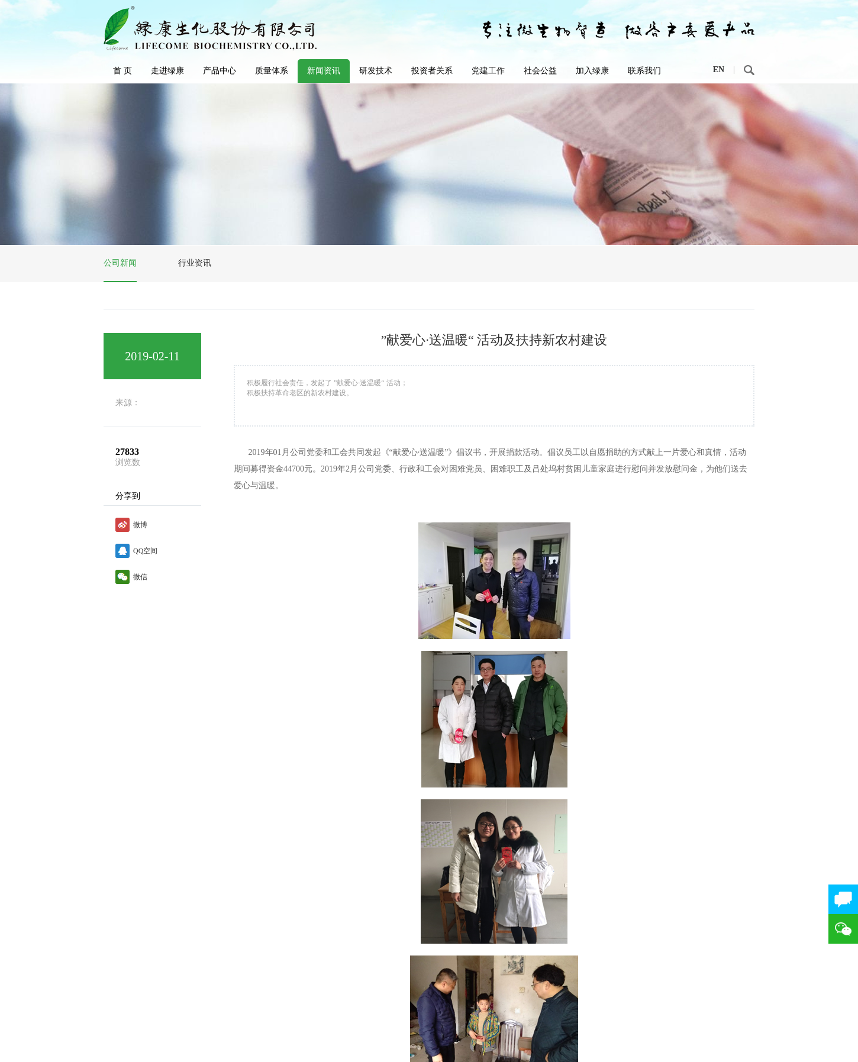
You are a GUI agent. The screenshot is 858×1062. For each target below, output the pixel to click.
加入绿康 (592, 70)
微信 (140, 577)
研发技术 (375, 70)
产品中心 (219, 70)
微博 (140, 525)
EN (718, 69)
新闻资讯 (323, 70)
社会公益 (540, 70)
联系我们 (644, 70)
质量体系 (271, 70)
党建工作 (488, 70)
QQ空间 (145, 551)
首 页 (122, 70)
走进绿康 (167, 70)
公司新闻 (120, 263)
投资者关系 (432, 70)
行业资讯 (194, 263)
